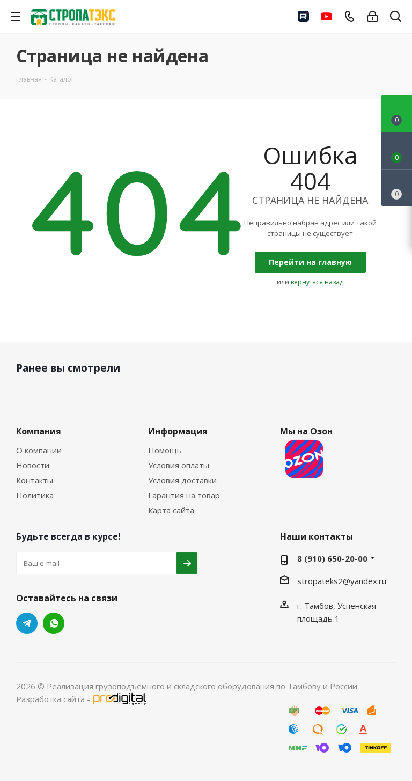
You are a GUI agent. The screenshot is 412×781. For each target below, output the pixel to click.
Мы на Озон (306, 453)
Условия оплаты (178, 465)
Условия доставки (182, 480)
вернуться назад (317, 281)
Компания (38, 431)
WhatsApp (53, 623)
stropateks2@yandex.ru (341, 581)
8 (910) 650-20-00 (332, 558)
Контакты (34, 480)
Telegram (27, 623)
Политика (35, 495)
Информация (178, 431)
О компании (39, 450)
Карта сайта (171, 510)
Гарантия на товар (184, 495)
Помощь (165, 450)
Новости (32, 465)
